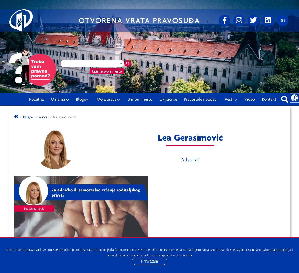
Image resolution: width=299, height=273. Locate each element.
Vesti (231, 99)
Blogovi (82, 99)
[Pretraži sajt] (285, 98)
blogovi (28, 117)
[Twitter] (253, 20)
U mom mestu (140, 99)
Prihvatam (149, 261)
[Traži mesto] (127, 63)
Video (249, 99)
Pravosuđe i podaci (201, 99)
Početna (36, 99)
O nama (60, 99)
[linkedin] (268, 20)
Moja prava (108, 99)
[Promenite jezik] (282, 20)
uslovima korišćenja (276, 249)
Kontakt (269, 99)
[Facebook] (224, 20)
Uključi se (168, 99)
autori (43, 117)
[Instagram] (239, 20)
